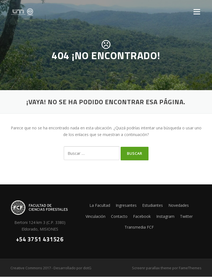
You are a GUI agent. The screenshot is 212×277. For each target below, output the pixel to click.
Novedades (178, 205)
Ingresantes (126, 205)
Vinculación (95, 216)
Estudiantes (152, 205)
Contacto (119, 216)
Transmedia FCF (139, 227)
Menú (197, 11)
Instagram (165, 216)
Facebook (142, 216)
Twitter (186, 216)
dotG (87, 268)
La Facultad (99, 205)
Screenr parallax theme (151, 268)
